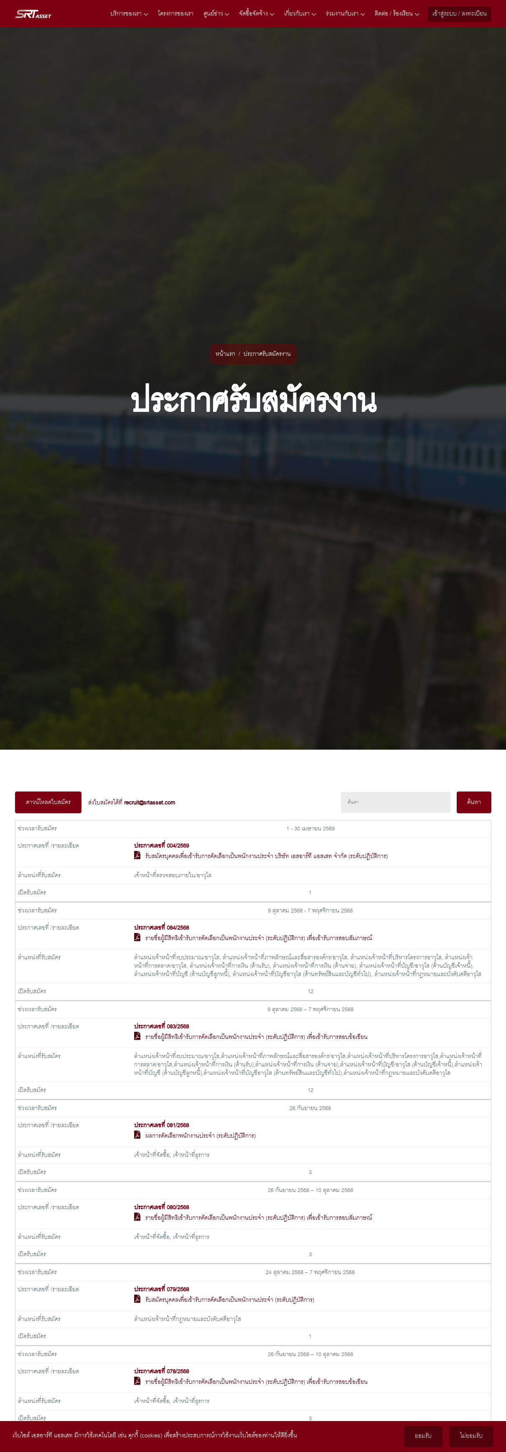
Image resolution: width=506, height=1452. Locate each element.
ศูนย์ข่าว (216, 14)
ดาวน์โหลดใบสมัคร (48, 802)
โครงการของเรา (175, 14)
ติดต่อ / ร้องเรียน (397, 14)
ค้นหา (474, 802)
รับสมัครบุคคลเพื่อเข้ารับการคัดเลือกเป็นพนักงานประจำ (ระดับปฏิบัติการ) (229, 1300)
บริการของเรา (129, 14)
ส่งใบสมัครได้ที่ (131, 803)
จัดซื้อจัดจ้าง (256, 14)
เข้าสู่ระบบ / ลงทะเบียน (459, 14)
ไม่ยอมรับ (471, 1436)
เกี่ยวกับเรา (300, 14)
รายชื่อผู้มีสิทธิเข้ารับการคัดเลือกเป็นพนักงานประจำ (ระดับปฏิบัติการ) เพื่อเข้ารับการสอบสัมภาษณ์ (258, 938)
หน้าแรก (225, 354)
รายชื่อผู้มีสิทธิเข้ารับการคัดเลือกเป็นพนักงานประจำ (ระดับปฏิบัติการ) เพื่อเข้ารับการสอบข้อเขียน (256, 1037)
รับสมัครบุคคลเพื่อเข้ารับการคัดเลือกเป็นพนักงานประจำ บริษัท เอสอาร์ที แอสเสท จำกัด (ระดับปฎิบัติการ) (266, 856)
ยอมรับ (423, 1436)
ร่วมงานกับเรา (345, 14)
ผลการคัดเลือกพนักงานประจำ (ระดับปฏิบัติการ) (200, 1136)
